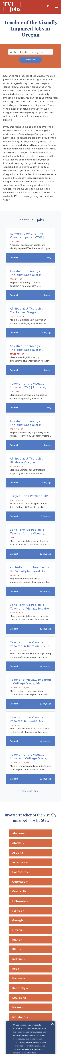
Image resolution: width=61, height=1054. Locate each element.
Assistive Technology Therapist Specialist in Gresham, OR (26, 275)
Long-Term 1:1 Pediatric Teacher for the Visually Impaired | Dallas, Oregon (28, 533)
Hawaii (17, 930)
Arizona (17, 852)
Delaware (19, 901)
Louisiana (19, 997)
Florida (17, 910)
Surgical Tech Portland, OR (29, 496)
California (19, 872)
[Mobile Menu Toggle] (56, 7)
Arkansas (18, 862)
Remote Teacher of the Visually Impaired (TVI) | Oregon (27, 237)
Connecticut (21, 891)
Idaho (16, 939)
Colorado (19, 881)
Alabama (18, 833)
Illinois (17, 949)
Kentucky (18, 988)
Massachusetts (23, 1026)
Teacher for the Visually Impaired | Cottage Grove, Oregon (28, 758)
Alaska (17, 843)
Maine (16, 1007)
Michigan (18, 1036)
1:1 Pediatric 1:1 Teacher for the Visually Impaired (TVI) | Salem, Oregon (30, 571)
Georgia (18, 920)
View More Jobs (29, 791)
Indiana (17, 959)
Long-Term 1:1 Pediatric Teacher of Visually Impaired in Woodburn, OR (30, 608)
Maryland (19, 1017)
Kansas (17, 978)
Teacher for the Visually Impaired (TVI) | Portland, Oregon (28, 387)
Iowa (15, 968)
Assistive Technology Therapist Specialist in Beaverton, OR (26, 349)
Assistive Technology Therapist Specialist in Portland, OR (26, 425)
